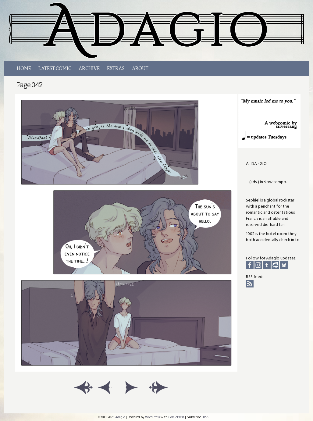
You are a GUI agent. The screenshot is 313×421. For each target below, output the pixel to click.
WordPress (152, 417)
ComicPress (176, 417)
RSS (206, 417)
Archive (89, 68)
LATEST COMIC (54, 68)
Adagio (120, 417)
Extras (116, 68)
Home (24, 68)
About (140, 68)
